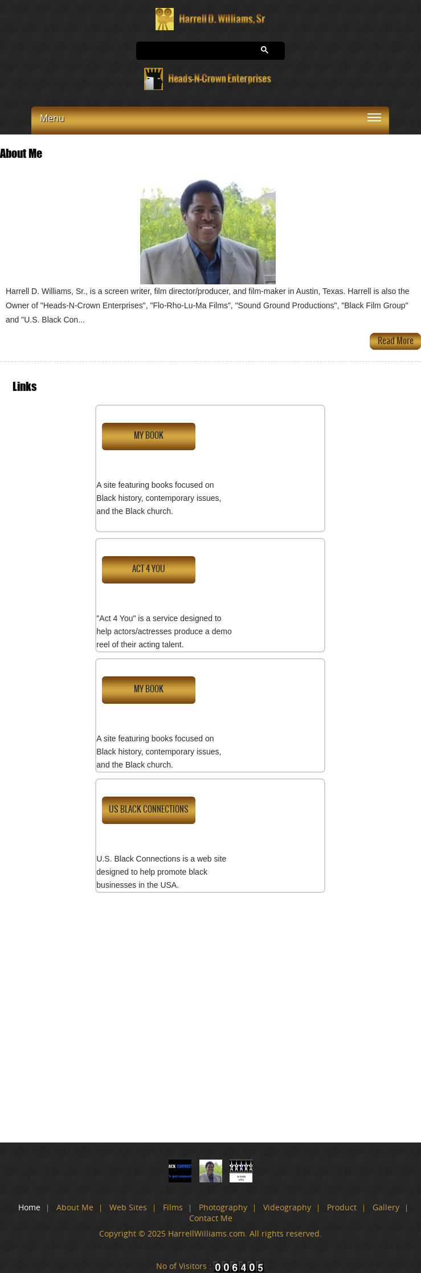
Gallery (386, 1207)
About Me (74, 1207)
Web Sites (128, 1207)
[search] (185, 51)
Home (29, 1207)
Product (342, 1207)
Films (173, 1207)
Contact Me (210, 1218)
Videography (287, 1207)
